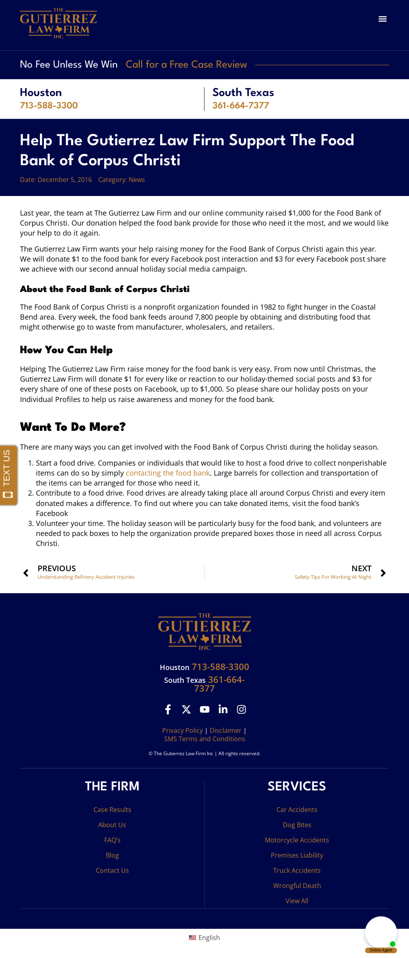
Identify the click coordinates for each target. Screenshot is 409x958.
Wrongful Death (297, 885)
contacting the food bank (168, 473)
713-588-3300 (49, 106)
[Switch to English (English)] (204, 937)
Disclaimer (226, 730)
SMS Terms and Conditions (204, 738)
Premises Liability (297, 855)
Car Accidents (297, 809)
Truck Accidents (297, 870)
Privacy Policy (182, 730)
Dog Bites (297, 824)
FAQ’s (112, 840)
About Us (112, 824)
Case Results (112, 809)
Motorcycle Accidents (297, 840)
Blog (112, 855)
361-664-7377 (240, 106)
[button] (382, 18)
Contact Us (112, 870)
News (137, 179)
